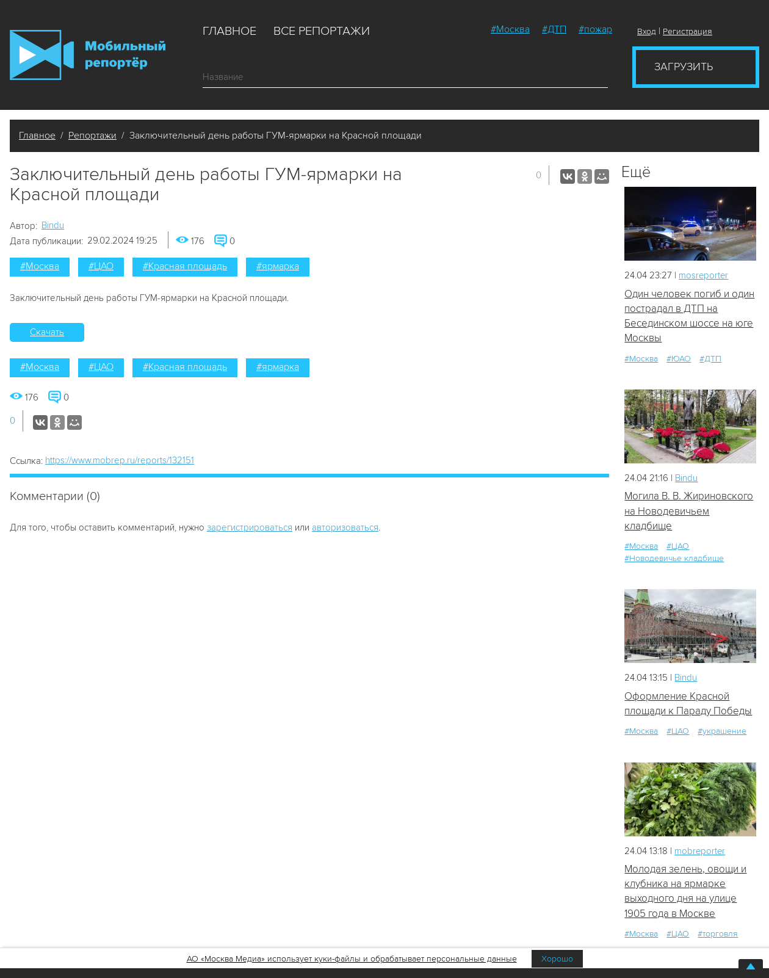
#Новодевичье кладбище (674, 559)
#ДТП (554, 29)
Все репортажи (321, 31)
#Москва (510, 29)
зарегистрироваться (249, 527)
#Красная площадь (185, 266)
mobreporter (700, 851)
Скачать (47, 332)
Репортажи (92, 135)
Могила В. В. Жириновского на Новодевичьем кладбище (688, 511)
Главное (229, 31)
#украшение (722, 731)
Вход (646, 31)
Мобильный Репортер (87, 55)
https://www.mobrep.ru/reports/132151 (119, 460)
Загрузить (683, 66)
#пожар (595, 29)
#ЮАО (678, 358)
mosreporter (704, 275)
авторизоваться (345, 527)
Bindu (53, 225)
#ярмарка (277, 266)
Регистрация (687, 31)
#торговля (718, 934)
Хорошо (557, 959)
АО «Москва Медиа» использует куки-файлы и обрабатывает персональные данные (352, 959)
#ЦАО (101, 266)
